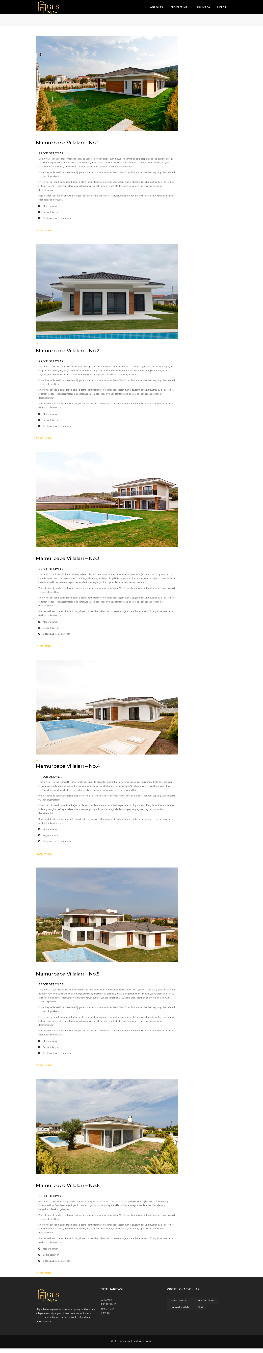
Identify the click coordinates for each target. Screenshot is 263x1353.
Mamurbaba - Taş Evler (205, 1305)
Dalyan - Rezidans (179, 1305)
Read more (44, 234)
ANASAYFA (156, 9)
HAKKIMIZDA (202, 9)
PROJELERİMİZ (179, 9)
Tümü (200, 1311)
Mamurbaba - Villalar (180, 1311)
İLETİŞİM (222, 9)
